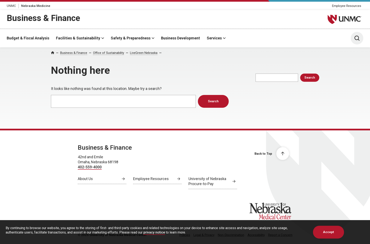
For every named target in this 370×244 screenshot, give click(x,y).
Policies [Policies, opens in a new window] (184, 235)
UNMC (11, 6)
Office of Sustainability (108, 53)
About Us (85, 179)
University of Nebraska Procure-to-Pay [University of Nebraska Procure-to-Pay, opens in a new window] (207, 181)
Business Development (180, 38)
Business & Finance (43, 18)
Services (214, 38)
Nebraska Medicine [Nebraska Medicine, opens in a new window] (35, 6)
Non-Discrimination (231, 235)
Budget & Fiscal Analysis (28, 38)
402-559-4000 (90, 167)
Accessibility (256, 235)
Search (309, 77)
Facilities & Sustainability (78, 38)
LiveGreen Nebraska (143, 53)
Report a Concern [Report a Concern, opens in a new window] (280, 235)
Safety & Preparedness (131, 38)
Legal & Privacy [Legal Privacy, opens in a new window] (203, 235)
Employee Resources (346, 6)
